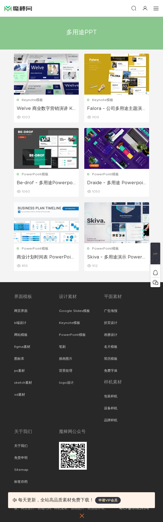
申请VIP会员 (107, 500)
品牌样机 (110, 420)
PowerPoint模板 (35, 174)
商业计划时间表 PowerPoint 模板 (46, 257)
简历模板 (110, 358)
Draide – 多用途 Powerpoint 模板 (116, 183)
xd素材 (19, 394)
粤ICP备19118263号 (134, 508)
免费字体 (110, 370)
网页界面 (21, 310)
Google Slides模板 (74, 310)
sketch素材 (23, 382)
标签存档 (21, 481)
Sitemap (21, 469)
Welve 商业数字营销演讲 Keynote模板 (46, 108)
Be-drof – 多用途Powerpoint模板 (45, 183)
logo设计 (66, 382)
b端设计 (20, 322)
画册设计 (110, 334)
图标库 (19, 358)
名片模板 (110, 346)
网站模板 (21, 334)
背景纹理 (65, 370)
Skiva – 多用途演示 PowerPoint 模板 (116, 257)
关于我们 (21, 445)
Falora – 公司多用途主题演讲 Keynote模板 (114, 108)
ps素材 (19, 370)
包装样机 (110, 396)
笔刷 (62, 346)
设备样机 (110, 408)
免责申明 (21, 457)
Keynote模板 (32, 100)
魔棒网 (18, 8)
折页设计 (110, 322)
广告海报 (110, 310)
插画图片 (65, 358)
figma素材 (22, 346)
